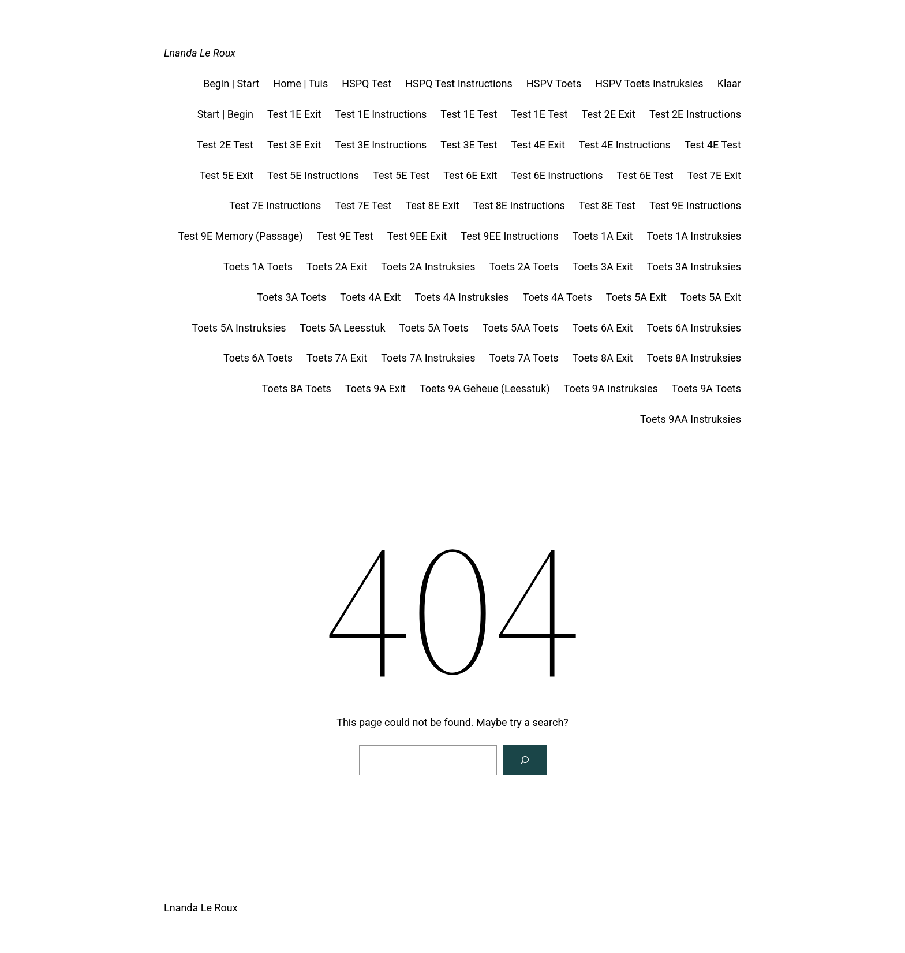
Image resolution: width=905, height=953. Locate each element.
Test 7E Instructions (275, 205)
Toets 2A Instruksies (428, 266)
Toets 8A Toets (296, 388)
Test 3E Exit (294, 145)
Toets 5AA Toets (521, 328)
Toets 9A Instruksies (611, 388)
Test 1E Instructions (381, 114)
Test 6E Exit (470, 175)
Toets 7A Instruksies (428, 358)
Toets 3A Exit (603, 266)
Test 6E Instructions (557, 175)
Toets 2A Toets (523, 266)
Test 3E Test (468, 145)
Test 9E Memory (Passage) (240, 236)
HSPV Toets (553, 83)
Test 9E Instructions (695, 205)
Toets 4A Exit (370, 297)
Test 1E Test (468, 114)
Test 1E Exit (294, 114)
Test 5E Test (401, 175)
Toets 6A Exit (603, 328)
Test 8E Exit (432, 205)
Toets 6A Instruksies (694, 328)
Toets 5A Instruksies (239, 328)
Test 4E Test (713, 145)
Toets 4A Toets (557, 297)
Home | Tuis (300, 83)
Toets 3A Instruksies (694, 266)
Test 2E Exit (608, 114)
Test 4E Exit (537, 145)
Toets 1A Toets (258, 266)
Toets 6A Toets (258, 358)
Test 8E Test (607, 205)
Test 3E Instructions (381, 145)
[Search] (525, 760)
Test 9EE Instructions (509, 236)
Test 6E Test (645, 175)
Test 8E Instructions (519, 205)
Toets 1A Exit (603, 236)
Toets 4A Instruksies (461, 297)
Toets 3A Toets (291, 297)
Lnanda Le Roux (199, 53)
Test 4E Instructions (625, 145)
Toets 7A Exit (336, 358)
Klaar (729, 83)
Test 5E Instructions (313, 175)
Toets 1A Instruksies (694, 236)
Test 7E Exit (714, 175)
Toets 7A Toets (523, 358)
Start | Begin (225, 114)
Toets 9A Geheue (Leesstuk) (485, 388)
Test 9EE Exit (417, 236)
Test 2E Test (225, 145)
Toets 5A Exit (636, 297)
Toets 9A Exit (375, 388)
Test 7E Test (363, 205)
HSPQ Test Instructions (459, 83)
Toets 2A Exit (336, 266)
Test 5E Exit (226, 175)
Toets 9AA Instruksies (690, 419)
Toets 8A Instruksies (694, 358)
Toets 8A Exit (603, 358)
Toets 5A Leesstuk (343, 328)
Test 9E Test (345, 236)
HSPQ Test (366, 83)
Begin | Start (231, 83)
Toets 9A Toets (706, 388)
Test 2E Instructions (695, 114)
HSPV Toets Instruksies (649, 83)
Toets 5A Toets (434, 328)
